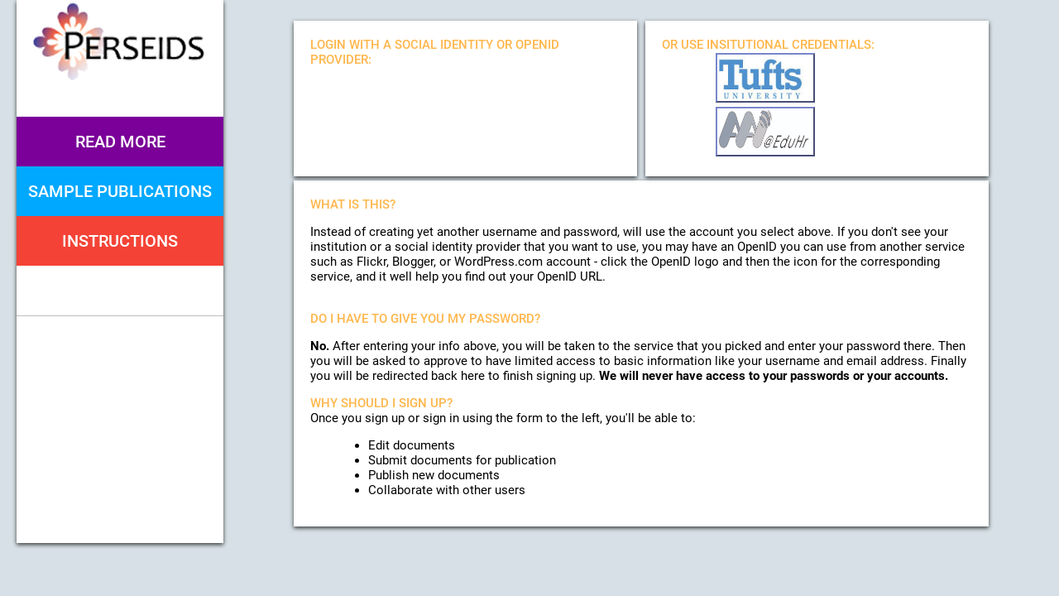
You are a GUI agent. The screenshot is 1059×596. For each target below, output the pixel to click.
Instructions (120, 241)
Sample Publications (120, 191)
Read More (120, 141)
